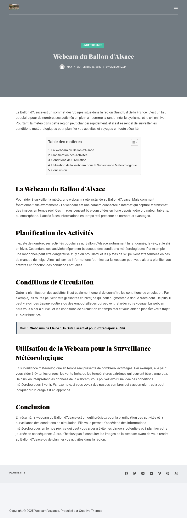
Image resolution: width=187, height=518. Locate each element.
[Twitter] (134, 473)
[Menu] (176, 7)
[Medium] (176, 473)
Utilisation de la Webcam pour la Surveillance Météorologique (94, 165)
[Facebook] (126, 473)
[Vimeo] (159, 473)
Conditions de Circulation (68, 160)
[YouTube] (151, 473)
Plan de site (17, 472)
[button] (132, 143)
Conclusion (59, 170)
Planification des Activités (69, 155)
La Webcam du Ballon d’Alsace (72, 150)
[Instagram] (142, 473)
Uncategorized (92, 45)
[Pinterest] (167, 473)
